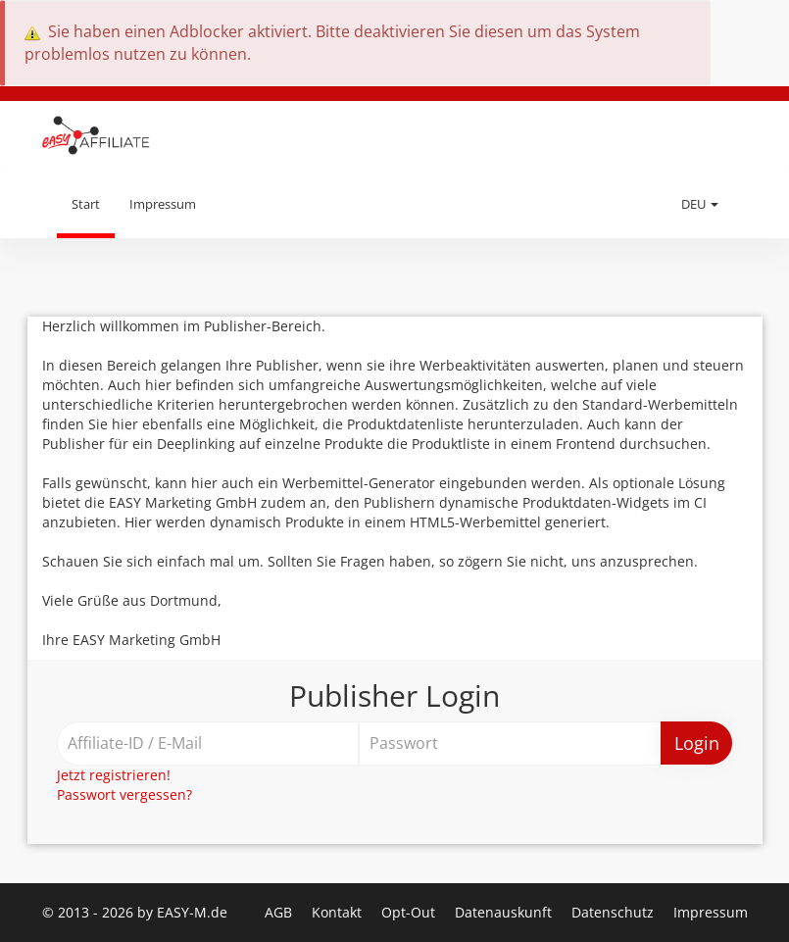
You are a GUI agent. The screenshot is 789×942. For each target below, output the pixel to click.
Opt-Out (410, 912)
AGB (280, 912)
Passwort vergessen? (124, 794)
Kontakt (339, 912)
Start (86, 204)
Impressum (162, 204)
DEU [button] (699, 204)
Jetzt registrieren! (114, 775)
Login (696, 743)
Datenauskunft (505, 912)
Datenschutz (614, 912)
